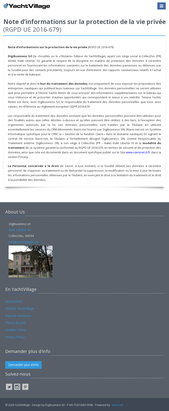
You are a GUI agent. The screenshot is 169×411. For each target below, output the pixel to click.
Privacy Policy (15, 337)
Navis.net (117, 405)
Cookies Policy (15, 330)
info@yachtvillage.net (24, 242)
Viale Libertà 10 (19, 230)
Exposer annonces (18, 316)
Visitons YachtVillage (19, 308)
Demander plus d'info (23, 365)
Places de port (15, 323)
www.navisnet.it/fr (138, 152)
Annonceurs (13, 301)
